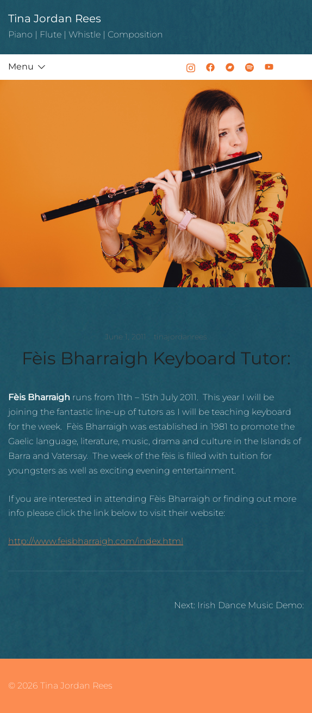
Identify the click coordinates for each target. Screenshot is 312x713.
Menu (21, 66)
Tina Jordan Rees (54, 18)
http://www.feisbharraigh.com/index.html (95, 541)
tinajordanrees (180, 337)
